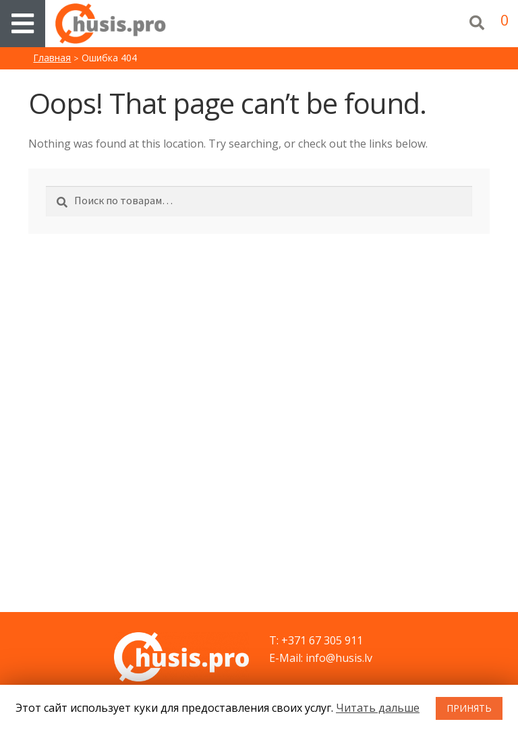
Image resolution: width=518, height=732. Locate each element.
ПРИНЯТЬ (469, 708)
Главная (52, 57)
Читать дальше (378, 707)
